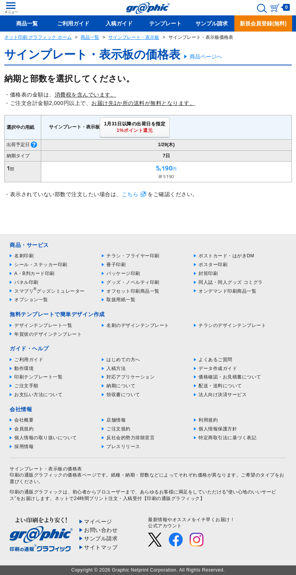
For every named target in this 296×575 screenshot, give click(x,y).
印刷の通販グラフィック (36, 492)
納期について (120, 385)
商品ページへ (206, 56)
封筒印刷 (208, 273)
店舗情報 (116, 420)
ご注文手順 (26, 385)
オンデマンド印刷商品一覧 (227, 291)
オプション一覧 (31, 299)
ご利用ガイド (28, 359)
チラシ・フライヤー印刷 (133, 255)
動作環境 (24, 368)
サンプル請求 (101, 538)
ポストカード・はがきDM (226, 255)
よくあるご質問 (215, 359)
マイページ (98, 521)
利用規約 (208, 420)
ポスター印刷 (212, 264)
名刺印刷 (24, 255)
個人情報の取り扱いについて (45, 437)
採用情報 (24, 446)
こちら (130, 194)
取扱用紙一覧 (120, 299)
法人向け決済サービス (222, 394)
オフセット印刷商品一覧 (133, 291)
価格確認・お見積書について (229, 377)
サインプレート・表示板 (133, 37)
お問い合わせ (101, 530)
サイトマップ (101, 547)
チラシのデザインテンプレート (232, 325)
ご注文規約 (118, 429)
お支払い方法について (38, 394)
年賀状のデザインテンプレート (48, 334)
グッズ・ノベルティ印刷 (133, 282)
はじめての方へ (123, 359)
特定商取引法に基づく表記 (227, 437)
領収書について (123, 394)
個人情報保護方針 (217, 429)
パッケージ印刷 (123, 273)
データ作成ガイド (217, 368)
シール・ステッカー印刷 (40, 264)
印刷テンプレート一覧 (38, 377)
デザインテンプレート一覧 (43, 325)
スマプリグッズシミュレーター (49, 291)
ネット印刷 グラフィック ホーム (38, 37)
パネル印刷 (26, 282)
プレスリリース (123, 446)
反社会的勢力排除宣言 (130, 437)
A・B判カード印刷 (34, 273)
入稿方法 (116, 368)
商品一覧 (90, 37)
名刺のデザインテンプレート (137, 325)
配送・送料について (220, 385)
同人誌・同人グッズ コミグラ (230, 282)
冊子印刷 (116, 264)
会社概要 (24, 420)
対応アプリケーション (130, 377)
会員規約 (24, 429)
